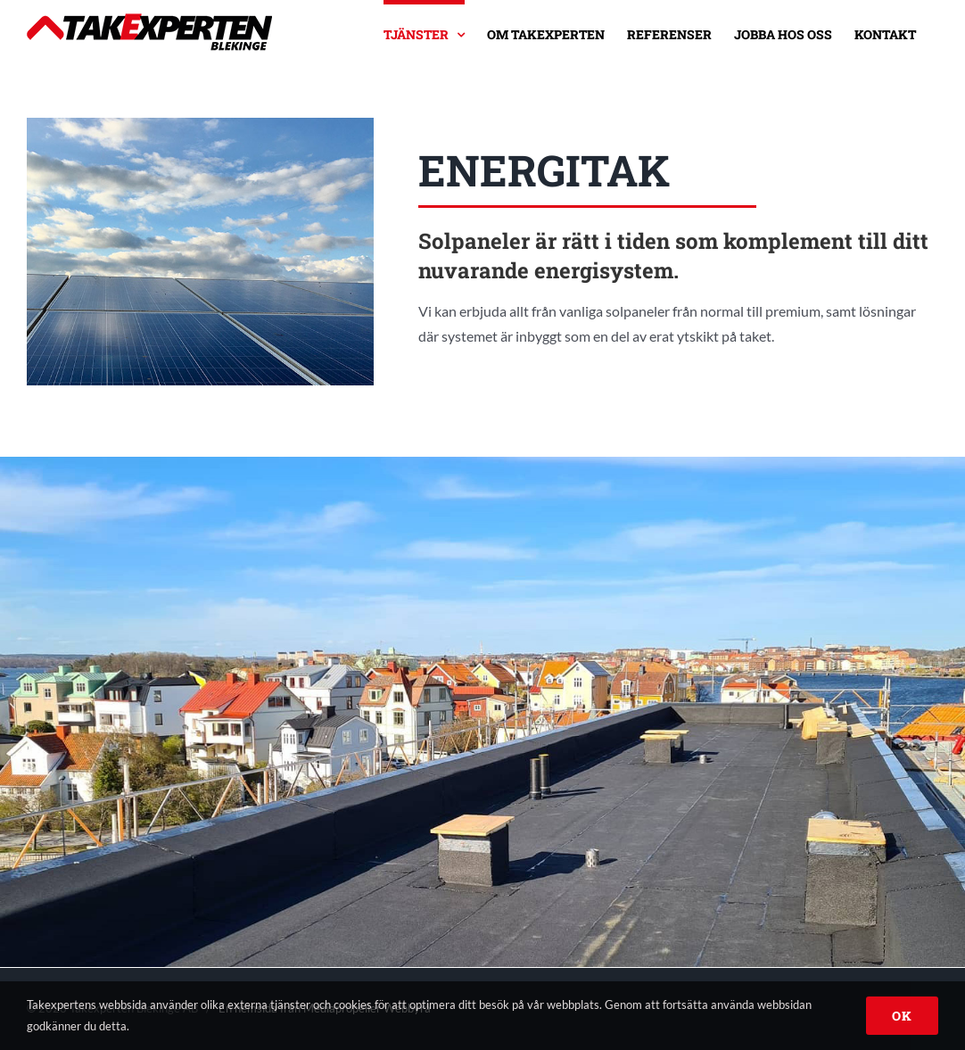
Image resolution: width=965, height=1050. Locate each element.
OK (902, 1015)
